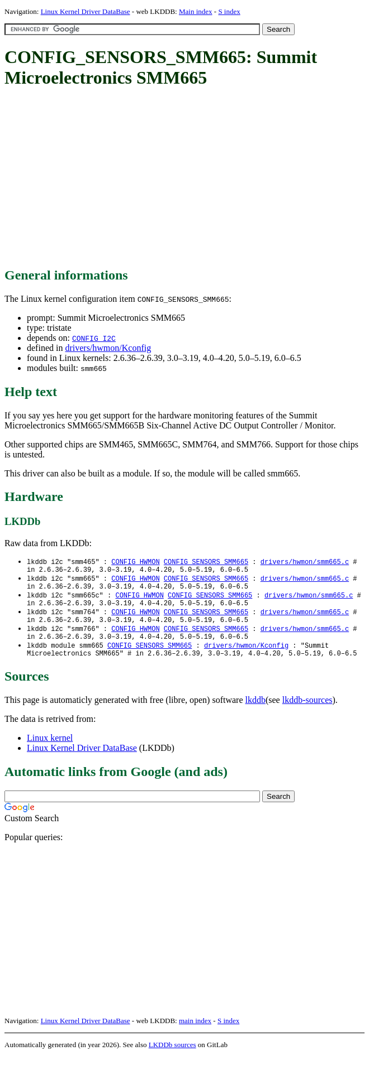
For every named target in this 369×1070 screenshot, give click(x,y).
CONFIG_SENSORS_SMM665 (206, 562)
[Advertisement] (186, 178)
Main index (195, 11)
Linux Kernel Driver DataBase (85, 11)
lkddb (255, 713)
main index (195, 1034)
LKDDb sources (172, 1058)
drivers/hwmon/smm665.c (305, 562)
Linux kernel (50, 751)
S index (229, 11)
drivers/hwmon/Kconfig (108, 348)
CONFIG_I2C (94, 338)
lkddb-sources (307, 713)
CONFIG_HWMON (135, 562)
